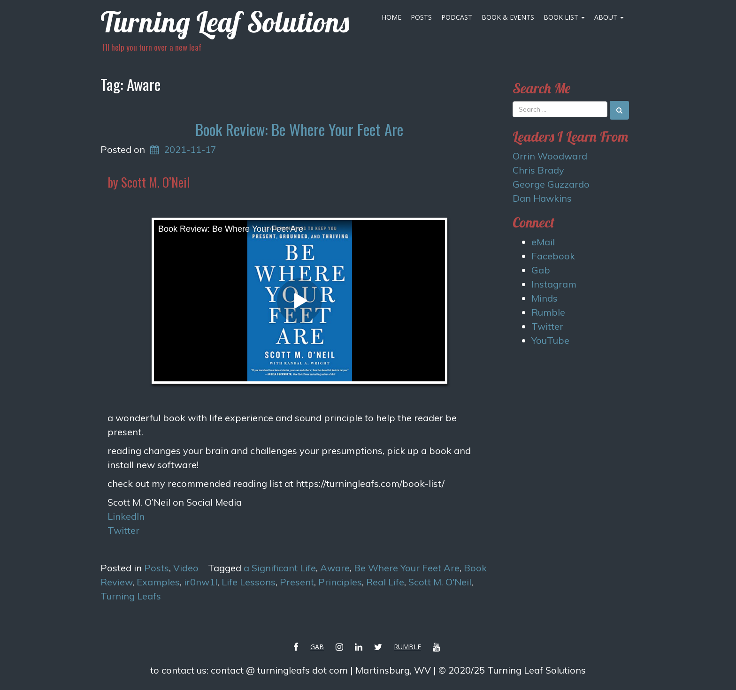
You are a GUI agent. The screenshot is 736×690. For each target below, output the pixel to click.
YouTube (550, 340)
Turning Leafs (130, 596)
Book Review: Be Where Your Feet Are (299, 129)
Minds (544, 298)
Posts (421, 17)
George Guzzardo (551, 184)
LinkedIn (126, 516)
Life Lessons (249, 582)
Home (391, 17)
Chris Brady (538, 170)
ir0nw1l (200, 582)
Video (186, 568)
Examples (158, 582)
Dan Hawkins (542, 198)
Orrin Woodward (550, 156)
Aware (335, 568)
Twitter (123, 530)
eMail (543, 242)
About (609, 17)
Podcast (456, 17)
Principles (340, 582)
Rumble (548, 312)
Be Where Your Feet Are (407, 568)
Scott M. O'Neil (439, 582)
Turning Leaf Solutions (224, 21)
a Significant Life (280, 568)
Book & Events (508, 17)
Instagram (553, 284)
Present (297, 582)
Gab (540, 270)
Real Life (385, 582)
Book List (564, 17)
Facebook (553, 256)
